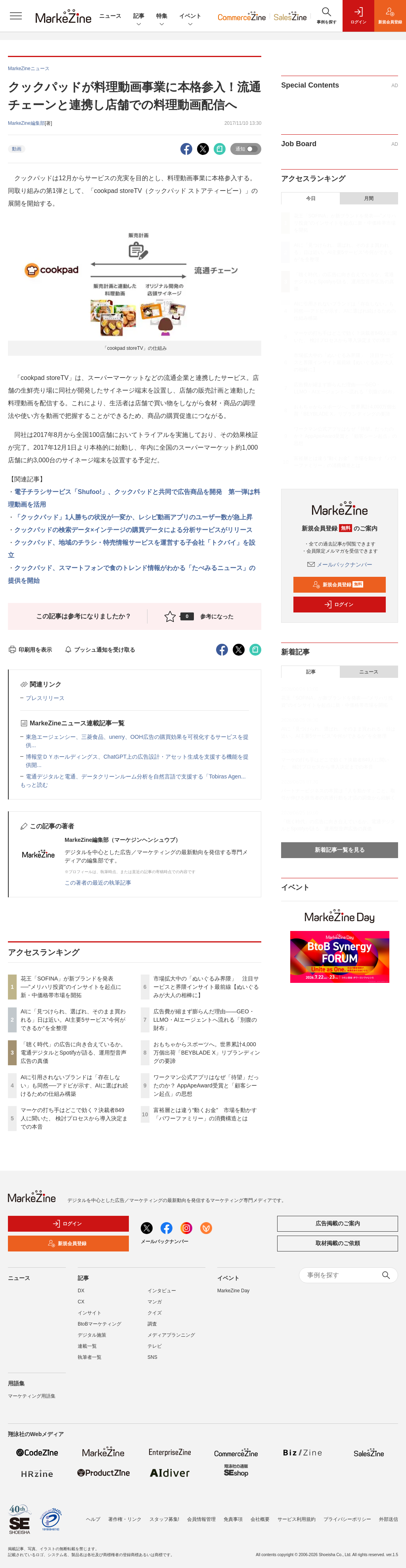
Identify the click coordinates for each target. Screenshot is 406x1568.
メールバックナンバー (339, 564)
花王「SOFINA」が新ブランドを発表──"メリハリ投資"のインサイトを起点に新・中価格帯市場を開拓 (71, 986)
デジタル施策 (92, 1335)
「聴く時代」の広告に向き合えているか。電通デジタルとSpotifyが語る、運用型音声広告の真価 (73, 1052)
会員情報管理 (201, 1519)
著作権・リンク (125, 1519)
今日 (311, 198)
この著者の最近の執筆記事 (98, 882)
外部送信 (388, 1519)
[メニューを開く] (16, 16)
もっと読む (34, 785)
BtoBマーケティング (99, 1324)
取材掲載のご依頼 (338, 1243)
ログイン (338, 605)
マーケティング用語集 (32, 1396)
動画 (16, 149)
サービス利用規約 (297, 1519)
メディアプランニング (171, 1335)
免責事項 (233, 1519)
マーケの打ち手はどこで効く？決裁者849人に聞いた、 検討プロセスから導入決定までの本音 (74, 1118)
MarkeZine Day (233, 1290)
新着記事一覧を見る (340, 850)
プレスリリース (45, 698)
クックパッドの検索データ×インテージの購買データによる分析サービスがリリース (133, 529)
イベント (190, 16)
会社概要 (260, 1519)
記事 (138, 16)
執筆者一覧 (90, 1357)
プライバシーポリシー (347, 1519)
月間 (368, 198)
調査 (152, 1324)
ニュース (110, 16)
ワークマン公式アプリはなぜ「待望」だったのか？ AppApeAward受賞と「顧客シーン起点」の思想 (206, 1085)
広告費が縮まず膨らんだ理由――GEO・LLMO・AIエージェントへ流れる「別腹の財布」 (205, 1019)
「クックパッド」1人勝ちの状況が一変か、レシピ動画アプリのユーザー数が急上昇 (133, 517)
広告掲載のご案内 (338, 1223)
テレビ (154, 1346)
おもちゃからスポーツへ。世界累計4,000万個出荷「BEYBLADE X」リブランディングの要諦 (206, 1052)
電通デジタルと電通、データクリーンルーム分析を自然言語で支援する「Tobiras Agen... (136, 776)
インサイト (90, 1313)
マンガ (154, 1302)
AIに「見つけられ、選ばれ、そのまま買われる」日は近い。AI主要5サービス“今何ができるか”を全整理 (73, 1019)
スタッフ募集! (164, 1519)
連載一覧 (87, 1346)
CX (81, 1302)
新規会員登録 (338, 585)
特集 (161, 16)
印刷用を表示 (30, 650)
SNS (152, 1357)
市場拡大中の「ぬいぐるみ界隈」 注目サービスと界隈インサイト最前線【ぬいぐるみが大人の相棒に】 (206, 986)
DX (81, 1290)
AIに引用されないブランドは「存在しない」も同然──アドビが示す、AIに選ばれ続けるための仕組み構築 (74, 1085)
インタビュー (161, 1290)
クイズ (154, 1313)
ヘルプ (93, 1519)
